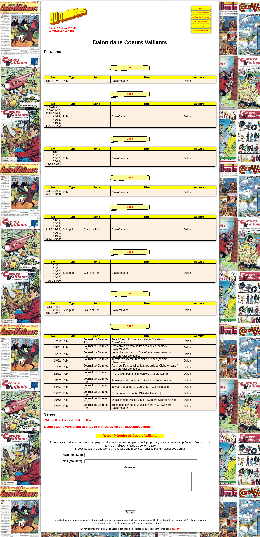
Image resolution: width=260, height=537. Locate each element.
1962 (130, 326)
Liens (201, 26)
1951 (130, 67)
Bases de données (201, 12)
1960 (130, 251)
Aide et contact (201, 30)
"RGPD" (175, 532)
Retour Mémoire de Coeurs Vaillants (130, 435)
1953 (130, 138)
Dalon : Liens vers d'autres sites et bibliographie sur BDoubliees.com (97, 426)
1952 (130, 93)
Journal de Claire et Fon (76, 420)
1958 (130, 177)
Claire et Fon (52, 420)
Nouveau (201, 8)
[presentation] (130, 504)
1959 (130, 206)
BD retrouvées (201, 21)
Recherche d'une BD (201, 17)
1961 (130, 293)
